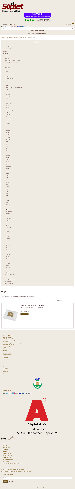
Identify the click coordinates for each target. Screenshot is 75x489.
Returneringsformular (7, 354)
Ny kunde (5, 350)
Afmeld (11, 481)
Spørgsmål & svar (6, 356)
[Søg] (72, 28)
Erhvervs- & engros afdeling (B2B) (10, 340)
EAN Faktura (5, 341)
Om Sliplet (5, 351)
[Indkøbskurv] (69, 24)
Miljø (4, 348)
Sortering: (41, 300)
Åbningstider (5, 357)
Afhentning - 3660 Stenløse (8, 335)
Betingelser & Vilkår (7, 337)
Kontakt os (5, 347)
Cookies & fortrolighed (8, 338)
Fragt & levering (6, 346)
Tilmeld (5, 481)
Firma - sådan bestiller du (8, 344)
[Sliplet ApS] (12, 6)
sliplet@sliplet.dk (9, 459)
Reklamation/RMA (6, 353)
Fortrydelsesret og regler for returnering (12, 343)
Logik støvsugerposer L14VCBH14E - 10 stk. (33, 305)
